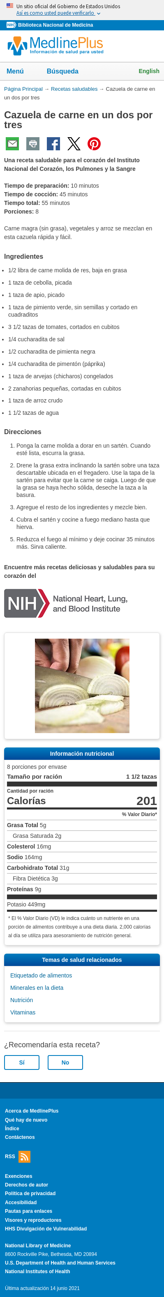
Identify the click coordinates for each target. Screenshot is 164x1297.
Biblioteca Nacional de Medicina (55, 25)
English (149, 71)
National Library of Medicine (38, 1246)
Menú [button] (21, 71)
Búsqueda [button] (68, 73)
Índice (12, 1128)
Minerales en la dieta (36, 987)
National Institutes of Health (37, 1271)
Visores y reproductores (33, 1220)
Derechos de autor (26, 1185)
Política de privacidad (30, 1193)
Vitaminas (22, 1012)
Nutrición (21, 1000)
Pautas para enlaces (28, 1211)
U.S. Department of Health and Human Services (60, 1263)
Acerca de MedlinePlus (32, 1111)
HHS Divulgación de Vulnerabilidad (46, 1229)
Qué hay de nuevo (26, 1120)
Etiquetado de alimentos (41, 975)
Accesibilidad (21, 1202)
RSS (17, 1157)
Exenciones (18, 1176)
